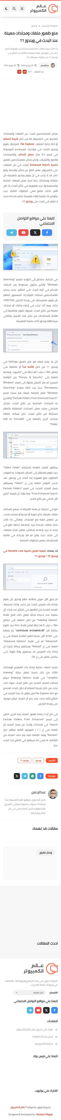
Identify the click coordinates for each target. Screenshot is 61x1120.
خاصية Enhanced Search (44, 164)
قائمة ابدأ (28, 366)
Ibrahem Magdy (44, 1114)
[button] (40, 776)
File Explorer (27, 144)
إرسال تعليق (45, 852)
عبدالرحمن (45, 65)
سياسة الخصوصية (46, 1043)
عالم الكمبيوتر (17, 1107)
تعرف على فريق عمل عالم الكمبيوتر (37, 1029)
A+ (24, 72)
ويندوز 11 (27, 201)
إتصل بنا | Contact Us (45, 1036)
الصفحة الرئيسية (50, 26)
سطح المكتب (26, 154)
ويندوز (34, 26)
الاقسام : (53, 992)
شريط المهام (10, 138)
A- (19, 72)
